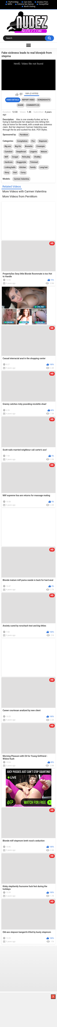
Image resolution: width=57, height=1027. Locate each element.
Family (33, 167)
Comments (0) (32, 105)
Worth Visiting (29, 6)
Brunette (28, 146)
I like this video (17, 94)
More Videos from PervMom (19, 196)
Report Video (28, 100)
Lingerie (33, 152)
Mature (44, 152)
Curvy (23, 172)
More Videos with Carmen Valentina (24, 191)
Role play (26, 157)
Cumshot (8, 152)
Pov (33, 141)
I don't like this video (20, 94)
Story (7, 172)
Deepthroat (21, 152)
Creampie (40, 146)
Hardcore (9, 162)
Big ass (8, 146)
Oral (15, 172)
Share (20, 105)
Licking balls (10, 167)
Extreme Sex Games (25, 4)
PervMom (24, 135)
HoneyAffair (43, 4)
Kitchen (22, 167)
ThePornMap (13, 2)
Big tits (18, 146)
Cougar (15, 157)
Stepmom (43, 141)
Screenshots (44, 100)
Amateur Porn (42, 2)
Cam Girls (28, 2)
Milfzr (10, 4)
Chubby (37, 157)
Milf (6, 157)
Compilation (22, 141)
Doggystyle (21, 162)
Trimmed (34, 162)
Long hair (44, 167)
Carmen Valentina (21, 179)
